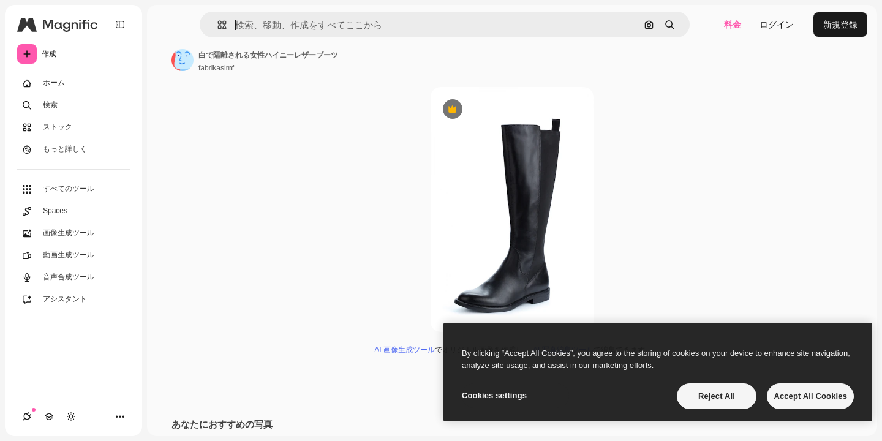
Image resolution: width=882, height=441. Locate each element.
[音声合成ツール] (73, 277)
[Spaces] (73, 211)
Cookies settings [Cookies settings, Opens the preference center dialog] (494, 395)
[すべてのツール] (73, 189)
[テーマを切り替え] (71, 416)
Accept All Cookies (810, 396)
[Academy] (49, 416)
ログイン (777, 24)
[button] (217, 24)
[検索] (73, 105)
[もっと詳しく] (73, 149)
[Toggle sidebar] (120, 24)
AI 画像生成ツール (404, 349)
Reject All (716, 396)
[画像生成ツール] (73, 233)
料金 (732, 24)
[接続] (27, 416)
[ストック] (73, 127)
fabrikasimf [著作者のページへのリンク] (216, 68)
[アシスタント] (73, 299)
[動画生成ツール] (73, 255)
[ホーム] (73, 83)
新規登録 (840, 24)
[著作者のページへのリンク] (183, 60)
